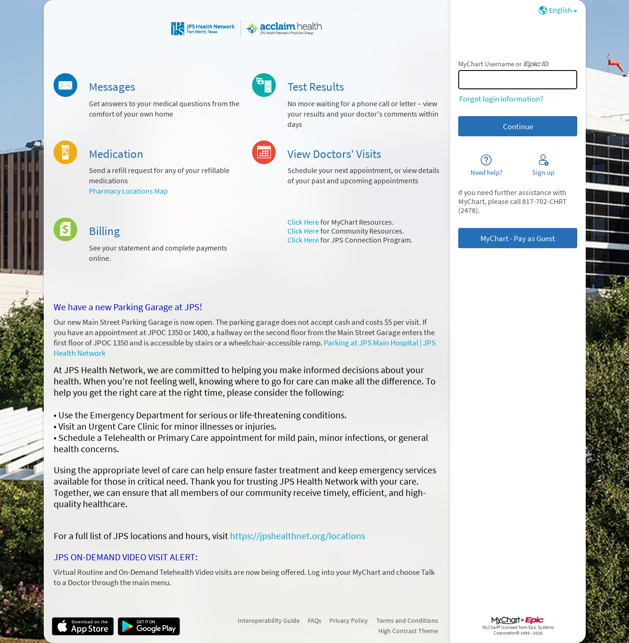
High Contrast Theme (408, 631)
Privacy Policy (348, 620)
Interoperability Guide (269, 620)
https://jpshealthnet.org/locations (297, 535)
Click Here (303, 222)
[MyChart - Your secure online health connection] (247, 28)
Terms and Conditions (407, 620)
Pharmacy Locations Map (128, 191)
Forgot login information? (501, 99)
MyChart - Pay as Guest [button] (517, 238)
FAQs (314, 620)
